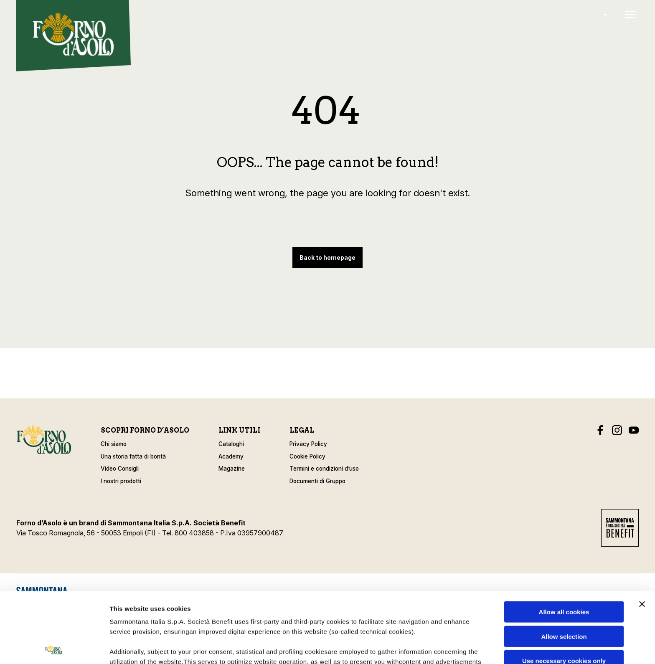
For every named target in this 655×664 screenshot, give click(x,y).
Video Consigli (120, 468)
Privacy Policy (308, 444)
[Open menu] (630, 15)
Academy (231, 456)
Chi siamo (114, 444)
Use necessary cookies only (564, 590)
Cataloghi (231, 444)
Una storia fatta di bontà (133, 456)
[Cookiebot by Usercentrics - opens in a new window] (54, 647)
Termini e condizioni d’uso (324, 468)
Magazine (231, 468)
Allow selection (563, 566)
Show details (438, 647)
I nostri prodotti (121, 481)
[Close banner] (642, 534)
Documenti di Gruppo (317, 481)
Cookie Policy (307, 456)
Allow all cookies (564, 541)
